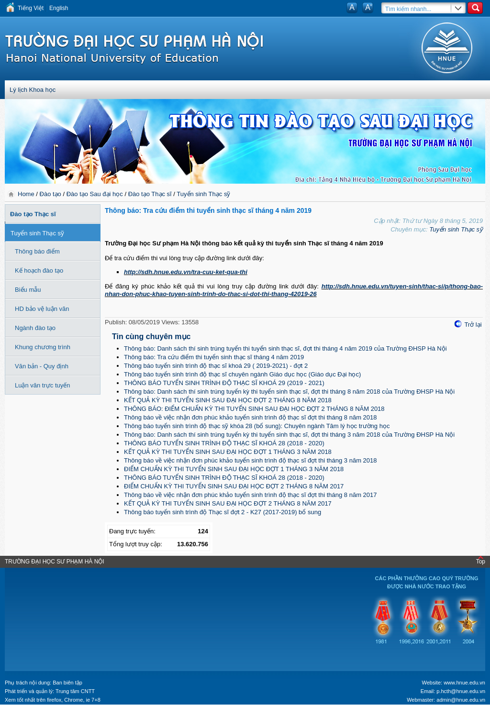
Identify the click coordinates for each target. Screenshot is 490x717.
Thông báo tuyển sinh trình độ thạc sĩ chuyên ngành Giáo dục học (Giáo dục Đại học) (242, 374)
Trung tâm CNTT (75, 691)
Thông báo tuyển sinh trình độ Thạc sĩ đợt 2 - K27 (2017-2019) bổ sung (222, 512)
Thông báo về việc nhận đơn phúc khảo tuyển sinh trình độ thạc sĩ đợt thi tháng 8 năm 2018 (250, 417)
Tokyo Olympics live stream (34, 713)
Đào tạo (50, 194)
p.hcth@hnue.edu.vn (460, 691)
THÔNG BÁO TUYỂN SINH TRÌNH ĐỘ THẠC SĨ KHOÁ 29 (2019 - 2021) (224, 382)
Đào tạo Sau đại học (95, 194)
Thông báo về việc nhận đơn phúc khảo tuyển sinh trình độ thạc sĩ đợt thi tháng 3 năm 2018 (250, 460)
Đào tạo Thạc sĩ (150, 194)
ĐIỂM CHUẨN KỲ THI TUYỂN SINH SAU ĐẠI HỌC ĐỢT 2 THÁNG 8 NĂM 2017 (234, 486)
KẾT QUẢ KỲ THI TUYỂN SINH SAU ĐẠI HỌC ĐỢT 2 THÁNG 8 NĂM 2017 (228, 503)
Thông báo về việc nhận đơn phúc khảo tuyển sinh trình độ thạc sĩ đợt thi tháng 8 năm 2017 (250, 494)
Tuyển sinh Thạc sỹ (203, 194)
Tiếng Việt (31, 8)
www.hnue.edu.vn (464, 682)
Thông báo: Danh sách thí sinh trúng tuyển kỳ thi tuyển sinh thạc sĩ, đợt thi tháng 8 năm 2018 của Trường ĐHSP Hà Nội (289, 391)
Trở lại (472, 324)
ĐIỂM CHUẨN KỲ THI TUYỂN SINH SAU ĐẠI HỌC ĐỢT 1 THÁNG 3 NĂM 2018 (234, 469)
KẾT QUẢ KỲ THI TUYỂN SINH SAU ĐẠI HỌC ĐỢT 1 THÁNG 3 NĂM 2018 (228, 451)
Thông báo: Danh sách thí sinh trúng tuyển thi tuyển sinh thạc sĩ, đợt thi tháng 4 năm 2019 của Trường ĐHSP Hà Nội (285, 348)
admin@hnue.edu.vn (460, 700)
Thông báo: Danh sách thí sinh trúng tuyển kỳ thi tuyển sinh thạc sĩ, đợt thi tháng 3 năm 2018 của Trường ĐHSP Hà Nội (289, 434)
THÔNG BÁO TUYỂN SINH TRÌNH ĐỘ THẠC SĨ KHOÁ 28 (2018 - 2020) (224, 443)
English (58, 8)
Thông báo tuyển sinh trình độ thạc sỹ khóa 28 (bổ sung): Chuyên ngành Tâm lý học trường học (257, 426)
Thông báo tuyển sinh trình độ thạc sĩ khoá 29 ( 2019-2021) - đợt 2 (216, 365)
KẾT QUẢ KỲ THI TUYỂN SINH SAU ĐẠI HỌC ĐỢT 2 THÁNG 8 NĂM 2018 (228, 400)
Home (27, 194)
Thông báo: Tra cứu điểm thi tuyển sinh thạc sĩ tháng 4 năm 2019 (214, 357)
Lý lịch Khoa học (33, 89)
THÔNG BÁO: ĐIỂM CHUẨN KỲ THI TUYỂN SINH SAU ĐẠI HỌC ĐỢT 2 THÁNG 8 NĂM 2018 (254, 408)
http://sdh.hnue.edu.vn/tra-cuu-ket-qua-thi (185, 272)
